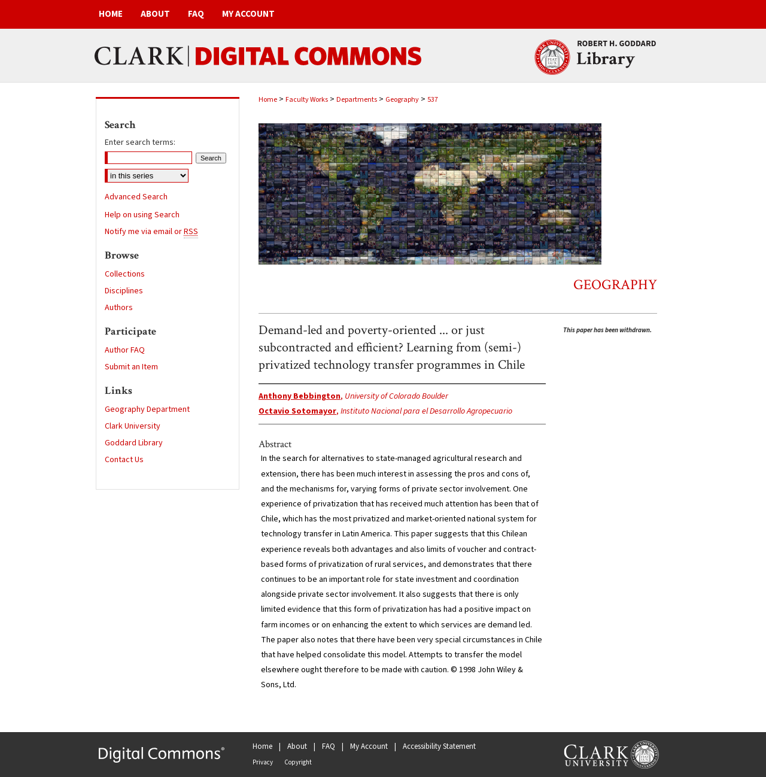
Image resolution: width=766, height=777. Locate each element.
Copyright (298, 762)
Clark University (132, 426)
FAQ (328, 746)
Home (268, 100)
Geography (402, 100)
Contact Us (124, 460)
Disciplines (124, 291)
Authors (119, 308)
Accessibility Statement (439, 746)
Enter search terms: (140, 142)
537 (432, 100)
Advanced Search (136, 197)
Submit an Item (131, 367)
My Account (369, 746)
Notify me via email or (151, 232)
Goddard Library (134, 443)
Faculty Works (306, 100)
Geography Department (147, 409)
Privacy (263, 762)
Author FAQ (125, 350)
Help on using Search (142, 215)
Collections (125, 274)
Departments (356, 100)
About (297, 746)
